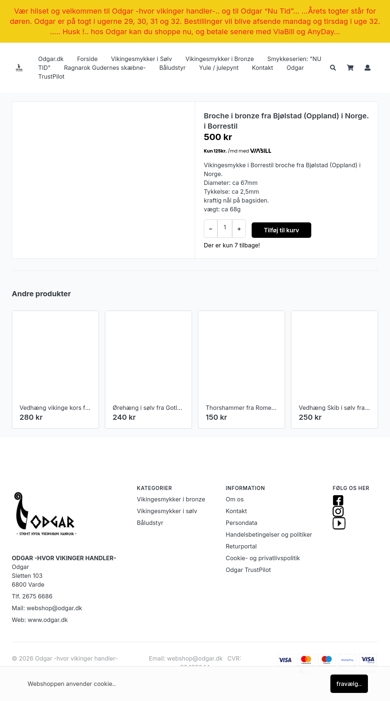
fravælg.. (349, 683)
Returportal (241, 546)
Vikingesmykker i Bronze (219, 58)
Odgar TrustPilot (248, 569)
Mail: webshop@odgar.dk (47, 608)
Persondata (242, 522)
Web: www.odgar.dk (40, 619)
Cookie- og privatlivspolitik (263, 558)
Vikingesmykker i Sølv (141, 58)
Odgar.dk (51, 58)
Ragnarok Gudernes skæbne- (105, 67)
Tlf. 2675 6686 (32, 596)
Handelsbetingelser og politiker (269, 534)
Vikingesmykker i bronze (171, 499)
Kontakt (262, 67)
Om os (235, 499)
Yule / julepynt (218, 67)
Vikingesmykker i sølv (167, 511)
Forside (87, 58)
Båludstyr (172, 67)
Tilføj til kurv (281, 230)
